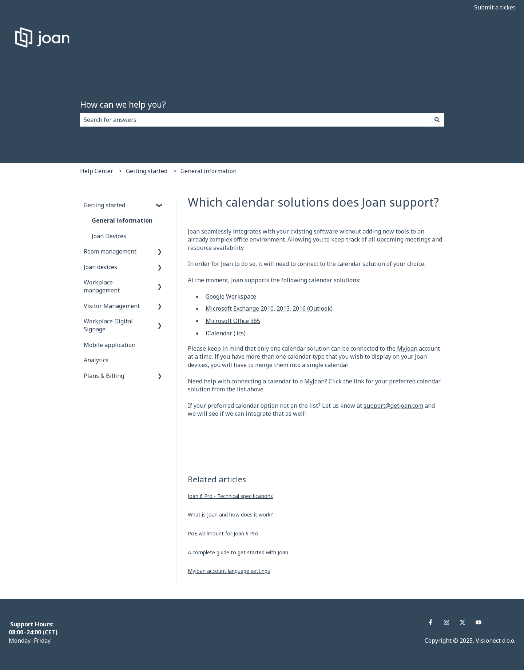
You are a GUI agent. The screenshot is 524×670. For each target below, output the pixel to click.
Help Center (96, 171)
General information (208, 171)
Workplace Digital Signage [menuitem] (108, 325)
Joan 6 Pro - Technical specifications (230, 495)
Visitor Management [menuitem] (112, 306)
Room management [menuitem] (110, 251)
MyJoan (407, 348)
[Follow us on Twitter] (462, 622)
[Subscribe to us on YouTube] (478, 622)
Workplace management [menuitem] (102, 286)
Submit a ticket (494, 7)
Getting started (146, 171)
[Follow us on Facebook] (430, 622)
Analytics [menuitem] (96, 360)
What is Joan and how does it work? (230, 514)
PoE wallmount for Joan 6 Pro (223, 533)
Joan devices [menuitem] (100, 267)
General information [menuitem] (122, 220)
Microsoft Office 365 (233, 321)
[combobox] (255, 120)
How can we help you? (123, 104)
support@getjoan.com (393, 406)
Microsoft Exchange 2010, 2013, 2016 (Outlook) (269, 308)
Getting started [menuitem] (104, 205)
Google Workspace (231, 296)
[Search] (437, 120)
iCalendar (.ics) (226, 333)
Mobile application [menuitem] (109, 345)
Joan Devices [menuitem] (109, 236)
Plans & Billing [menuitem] (104, 376)
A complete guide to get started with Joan (238, 552)
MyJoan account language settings (229, 570)
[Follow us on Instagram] (446, 622)
